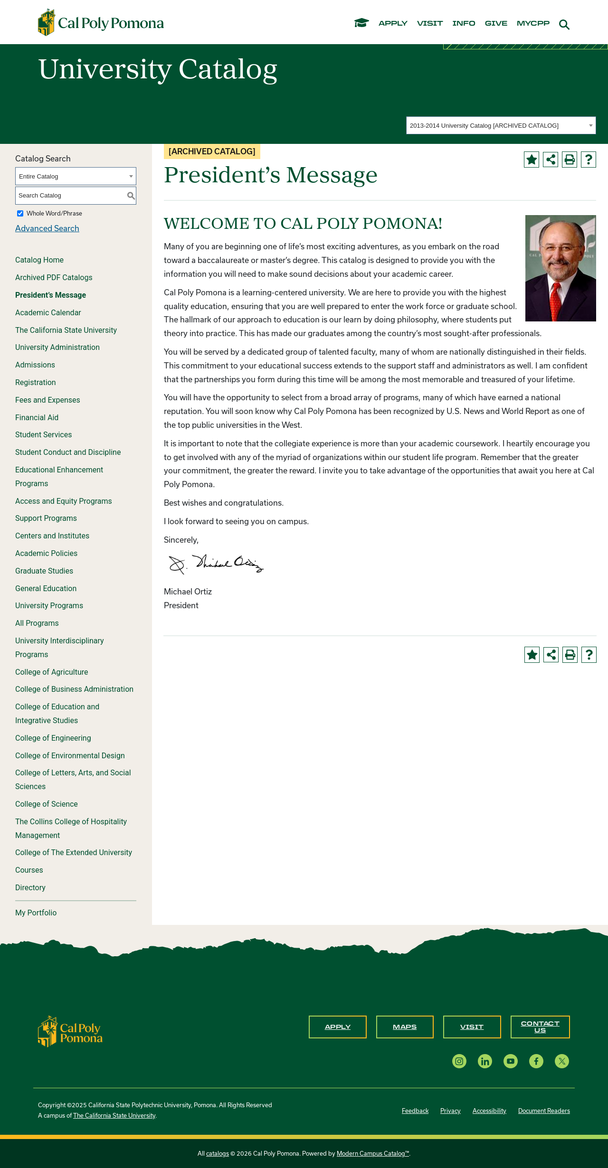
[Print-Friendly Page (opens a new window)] (569, 159)
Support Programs (46, 518)
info (464, 24)
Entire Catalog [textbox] (38, 176)
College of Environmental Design (70, 755)
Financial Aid (36, 417)
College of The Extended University (73, 852)
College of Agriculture (51, 672)
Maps (405, 1027)
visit (430, 24)
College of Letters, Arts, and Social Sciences (73, 779)
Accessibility (489, 1110)
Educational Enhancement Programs (59, 476)
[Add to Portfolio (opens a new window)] (531, 159)
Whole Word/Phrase (54, 213)
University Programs (49, 605)
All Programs (37, 623)
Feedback (415, 1110)
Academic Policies (46, 553)
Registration (35, 382)
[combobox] (501, 125)
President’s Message (50, 295)
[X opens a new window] (562, 1061)
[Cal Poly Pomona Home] (101, 22)
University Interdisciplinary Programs (59, 647)
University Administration (57, 347)
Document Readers (544, 1110)
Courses (29, 870)
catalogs (217, 1153)
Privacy (450, 1110)
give (496, 24)
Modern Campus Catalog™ (373, 1153)
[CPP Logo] (70, 1030)
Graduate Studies (44, 570)
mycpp (533, 24)
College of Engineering (53, 738)
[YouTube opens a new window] (511, 1061)
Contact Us (540, 1027)
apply (393, 24)
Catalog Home (39, 259)
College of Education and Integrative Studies (57, 713)
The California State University (66, 330)
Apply (338, 1027)
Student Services (43, 434)
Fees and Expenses (47, 400)
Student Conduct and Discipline (68, 452)
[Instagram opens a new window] (459, 1061)
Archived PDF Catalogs (54, 277)
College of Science (46, 804)
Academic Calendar (48, 312)
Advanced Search (47, 228)
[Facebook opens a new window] (536, 1061)
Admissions (35, 364)
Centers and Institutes (52, 535)
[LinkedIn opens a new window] (485, 1061)
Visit (472, 1027)
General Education (45, 588)
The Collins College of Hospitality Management (71, 828)
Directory (30, 887)
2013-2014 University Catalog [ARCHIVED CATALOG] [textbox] (484, 125)
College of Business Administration (74, 689)
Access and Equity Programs (63, 501)
